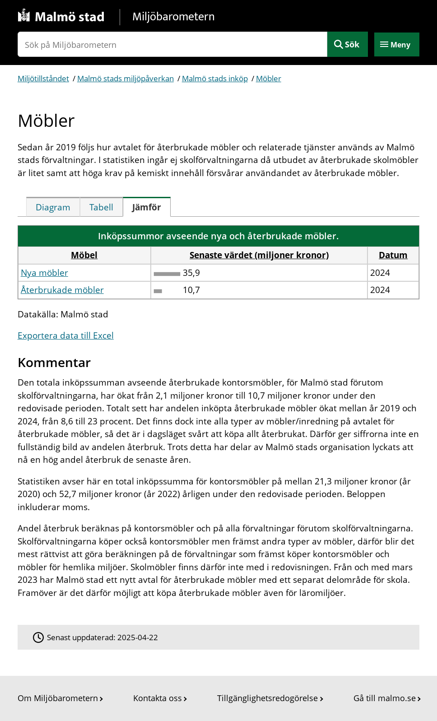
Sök (352, 44)
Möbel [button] (84, 255)
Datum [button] (393, 255)
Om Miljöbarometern (58, 698)
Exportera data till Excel (66, 335)
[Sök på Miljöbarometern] (173, 44)
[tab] (53, 207)
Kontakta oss (157, 698)
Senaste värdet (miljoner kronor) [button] (259, 255)
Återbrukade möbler (62, 290)
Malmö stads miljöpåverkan (125, 78)
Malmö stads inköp (215, 78)
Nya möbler (44, 273)
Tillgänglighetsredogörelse (267, 698)
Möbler (268, 78)
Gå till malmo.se (384, 698)
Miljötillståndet (43, 78)
